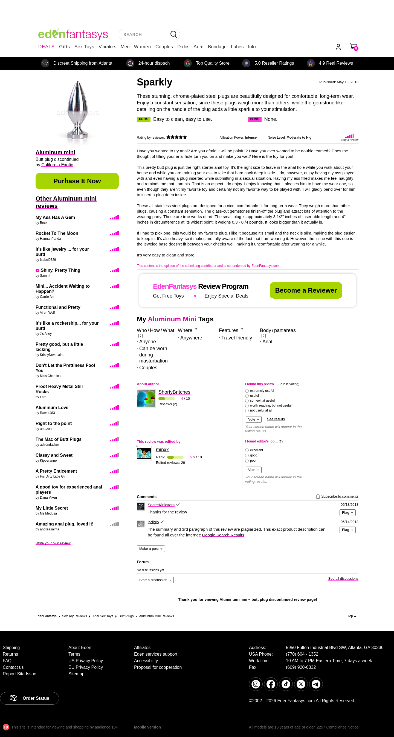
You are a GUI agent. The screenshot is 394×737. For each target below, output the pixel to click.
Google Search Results (223, 535)
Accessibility (146, 660)
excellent (256, 450)
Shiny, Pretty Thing (60, 270)
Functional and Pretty (58, 307)
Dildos (183, 46)
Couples (164, 46)
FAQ (7, 660)
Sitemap (76, 674)
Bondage (217, 46)
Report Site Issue (19, 674)
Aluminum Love (52, 407)
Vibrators (107, 46)
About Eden (79, 647)
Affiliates (142, 647)
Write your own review (53, 543)
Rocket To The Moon (57, 233)
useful (254, 396)
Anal (199, 46)
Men (125, 46)
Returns (10, 654)
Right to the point (54, 423)
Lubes (237, 46)
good (253, 455)
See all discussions (343, 578)
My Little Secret (52, 508)
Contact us (13, 667)
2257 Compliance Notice (337, 727)
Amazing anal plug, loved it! (65, 524)
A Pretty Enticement (56, 471)
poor (253, 460)
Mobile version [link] (147, 727)
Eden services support (155, 654)
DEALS (46, 46)
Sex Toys (84, 46)
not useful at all (261, 410)
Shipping (11, 647)
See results (276, 419)
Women (142, 46)
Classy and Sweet (54, 455)
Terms (74, 654)
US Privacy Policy (85, 660)
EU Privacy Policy (85, 667)
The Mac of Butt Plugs (59, 439)
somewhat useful (262, 400)
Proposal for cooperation (158, 667)
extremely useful (262, 391)
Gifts (64, 46)
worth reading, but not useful (270, 405)
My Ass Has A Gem (55, 217)
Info (252, 46)
